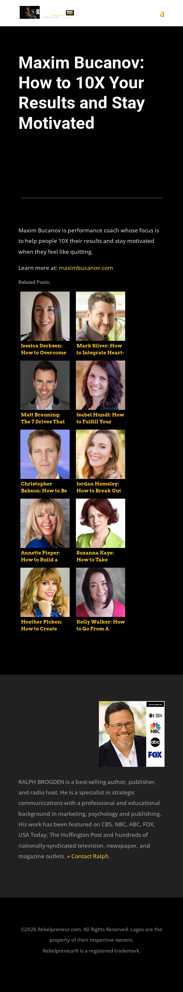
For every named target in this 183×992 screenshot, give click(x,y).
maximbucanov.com (86, 268)
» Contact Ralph (88, 856)
